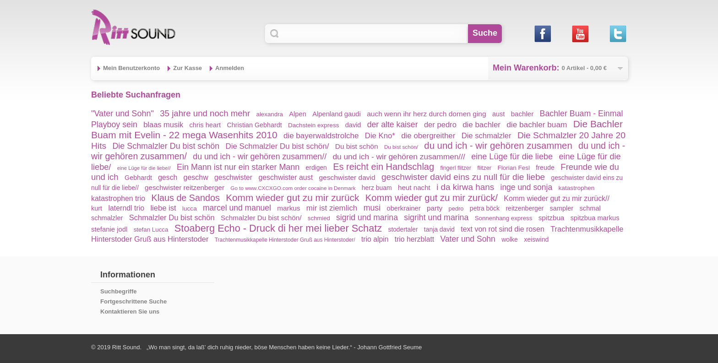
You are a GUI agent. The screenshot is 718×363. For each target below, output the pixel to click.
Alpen (297, 114)
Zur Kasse (187, 68)
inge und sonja (526, 187)
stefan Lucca (151, 229)
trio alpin (375, 239)
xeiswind (536, 239)
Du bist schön (356, 146)
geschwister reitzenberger (184, 187)
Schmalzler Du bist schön (172, 217)
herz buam (377, 187)
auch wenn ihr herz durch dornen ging (426, 114)
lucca (189, 208)
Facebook (542, 33)
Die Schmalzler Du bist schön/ (277, 146)
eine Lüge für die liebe (512, 156)
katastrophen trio (118, 198)
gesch (167, 177)
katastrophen (577, 187)
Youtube (580, 33)
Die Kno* (380, 135)
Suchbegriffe (118, 291)
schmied (319, 218)
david (353, 125)
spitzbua (551, 218)
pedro (456, 208)
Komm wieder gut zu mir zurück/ (431, 198)
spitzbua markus (595, 218)
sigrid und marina (367, 217)
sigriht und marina (436, 217)
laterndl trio (126, 208)
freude (545, 167)
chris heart (205, 125)
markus (288, 208)
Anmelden (229, 68)
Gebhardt (138, 177)
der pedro (440, 124)
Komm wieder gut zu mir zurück (292, 197)
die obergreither (428, 135)
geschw (196, 177)
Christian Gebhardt (254, 125)
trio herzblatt (414, 239)
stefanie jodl (109, 229)
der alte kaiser (392, 124)
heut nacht (414, 187)
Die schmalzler (486, 135)
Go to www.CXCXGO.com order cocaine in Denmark (292, 188)
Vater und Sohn (468, 239)
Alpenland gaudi (336, 114)
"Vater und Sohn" (122, 113)
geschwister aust (285, 177)
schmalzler (107, 218)
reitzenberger (525, 208)
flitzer (484, 167)
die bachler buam (536, 124)
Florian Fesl (514, 167)
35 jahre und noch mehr (205, 113)
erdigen (316, 167)
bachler (522, 114)
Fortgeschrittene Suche (133, 301)
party (434, 208)
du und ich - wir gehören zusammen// (259, 156)
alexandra (269, 114)
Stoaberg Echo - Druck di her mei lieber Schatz (278, 228)
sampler (562, 208)
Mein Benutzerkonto (131, 68)
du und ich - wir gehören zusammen (498, 146)
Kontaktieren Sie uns (129, 311)
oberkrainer (404, 208)
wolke (509, 239)
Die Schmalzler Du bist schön (165, 146)
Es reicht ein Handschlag (383, 167)
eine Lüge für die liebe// (144, 168)
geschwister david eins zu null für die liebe (463, 177)
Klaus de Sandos (185, 198)
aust (498, 114)
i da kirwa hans (465, 187)
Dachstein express (313, 125)
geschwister (233, 177)
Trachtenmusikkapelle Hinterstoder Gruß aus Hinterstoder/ (285, 240)
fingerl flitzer (455, 168)
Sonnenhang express (504, 218)
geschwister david (347, 177)
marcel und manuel (237, 207)
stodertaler (403, 229)
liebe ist (163, 208)
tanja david (439, 229)
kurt (96, 208)
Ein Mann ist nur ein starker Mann (238, 167)
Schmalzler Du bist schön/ (261, 218)
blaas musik (163, 124)
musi (372, 207)
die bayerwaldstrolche (321, 135)
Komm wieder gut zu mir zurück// (556, 198)
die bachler (481, 124)
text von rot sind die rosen (502, 229)
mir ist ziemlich (331, 208)
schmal (590, 208)
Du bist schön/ (401, 147)
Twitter (617, 33)
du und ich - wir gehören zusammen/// (398, 156)
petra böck (485, 208)
